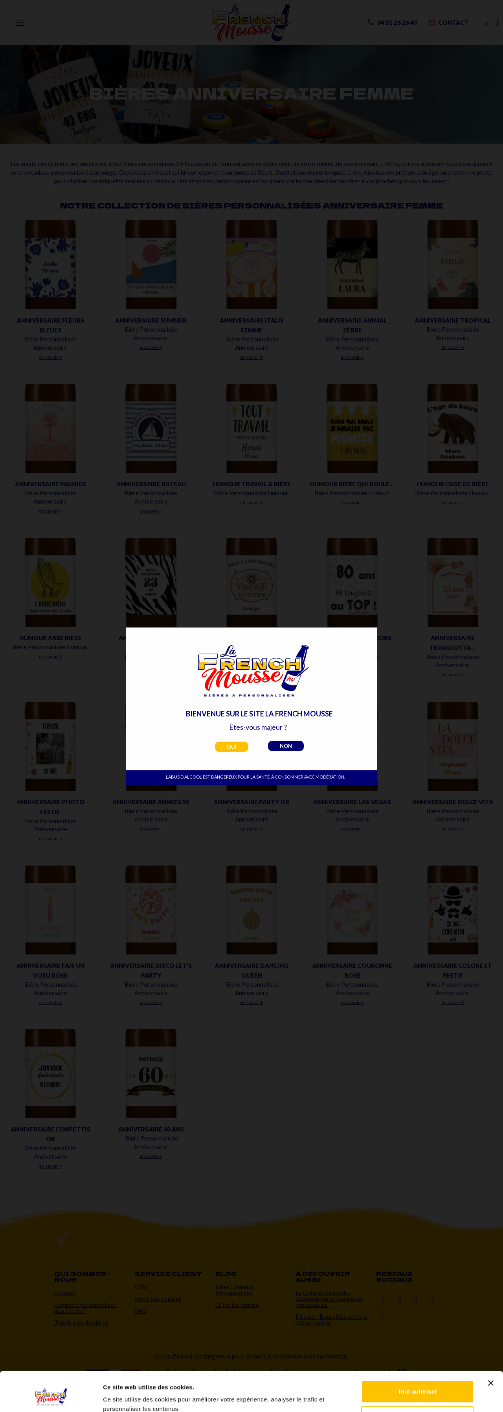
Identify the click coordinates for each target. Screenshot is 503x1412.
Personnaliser (417, 1383)
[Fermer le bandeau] (491, 1349)
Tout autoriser (417, 1357)
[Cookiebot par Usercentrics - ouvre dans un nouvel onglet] (51, 1397)
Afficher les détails (129, 1396)
